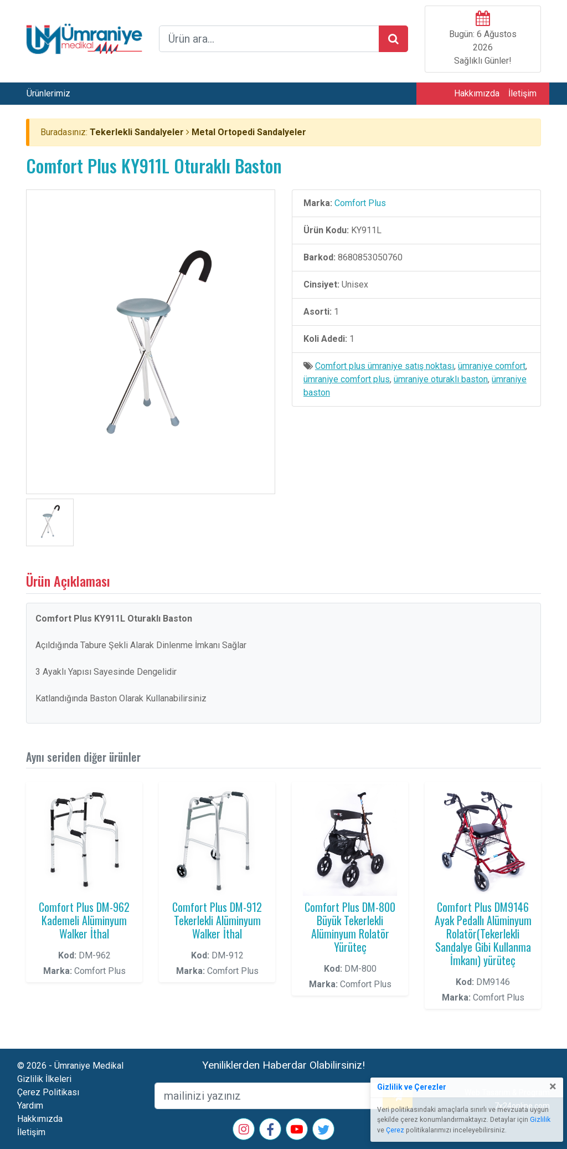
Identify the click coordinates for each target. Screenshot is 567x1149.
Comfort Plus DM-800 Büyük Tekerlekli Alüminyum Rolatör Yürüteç (350, 927)
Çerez (395, 1130)
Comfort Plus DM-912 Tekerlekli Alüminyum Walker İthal (217, 920)
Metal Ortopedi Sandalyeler (249, 132)
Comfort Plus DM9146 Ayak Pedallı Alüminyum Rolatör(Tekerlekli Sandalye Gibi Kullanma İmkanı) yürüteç (483, 933)
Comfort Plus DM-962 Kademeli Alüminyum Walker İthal (84, 920)
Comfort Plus (360, 203)
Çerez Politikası (48, 1092)
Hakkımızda (476, 93)
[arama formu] (269, 38)
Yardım (30, 1105)
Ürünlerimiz (48, 93)
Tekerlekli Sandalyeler (137, 132)
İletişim (522, 93)
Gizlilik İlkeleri (44, 1079)
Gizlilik (540, 1120)
